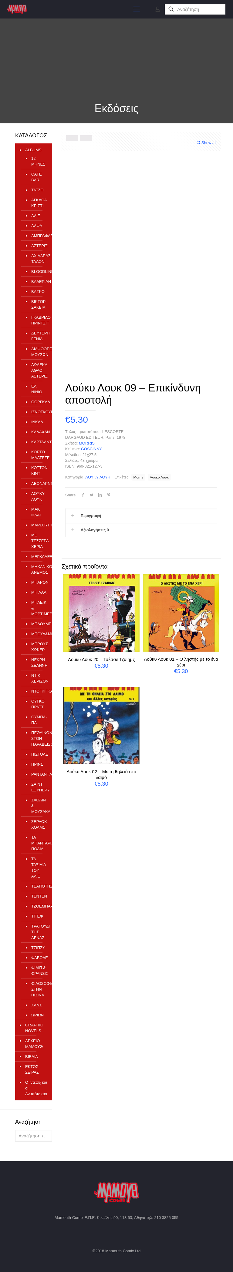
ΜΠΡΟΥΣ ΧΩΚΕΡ (38, 647)
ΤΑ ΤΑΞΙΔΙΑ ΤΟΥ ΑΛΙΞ (38, 867)
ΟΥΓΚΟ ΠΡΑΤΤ (38, 704)
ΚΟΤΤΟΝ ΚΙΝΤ (38, 470)
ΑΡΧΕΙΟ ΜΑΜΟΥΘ (34, 1044)
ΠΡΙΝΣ (37, 764)
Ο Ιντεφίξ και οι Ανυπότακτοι (36, 1088)
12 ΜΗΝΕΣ (38, 161)
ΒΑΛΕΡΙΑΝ (38, 281)
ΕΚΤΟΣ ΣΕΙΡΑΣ (32, 1069)
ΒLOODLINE (38, 271)
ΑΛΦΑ (36, 225)
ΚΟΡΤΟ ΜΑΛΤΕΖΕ (38, 455)
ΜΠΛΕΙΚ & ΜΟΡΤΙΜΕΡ (38, 608)
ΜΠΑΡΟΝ (38, 582)
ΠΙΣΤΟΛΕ (38, 754)
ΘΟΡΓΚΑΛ (38, 402)
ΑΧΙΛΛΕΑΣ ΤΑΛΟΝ (38, 258)
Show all (206, 142)
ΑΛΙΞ (35, 215)
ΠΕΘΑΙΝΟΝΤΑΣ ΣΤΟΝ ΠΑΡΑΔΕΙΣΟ (38, 738)
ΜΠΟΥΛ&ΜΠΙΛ (38, 634)
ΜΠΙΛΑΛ (38, 592)
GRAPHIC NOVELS (34, 1028)
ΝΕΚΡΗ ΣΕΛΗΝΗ (38, 662)
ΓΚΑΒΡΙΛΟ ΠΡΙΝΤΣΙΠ (38, 320)
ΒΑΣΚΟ (38, 291)
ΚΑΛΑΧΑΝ (38, 432)
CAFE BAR (36, 177)
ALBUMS (33, 150)
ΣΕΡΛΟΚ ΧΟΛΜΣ (38, 824)
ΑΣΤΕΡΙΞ (38, 245)
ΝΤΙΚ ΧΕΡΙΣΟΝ (38, 678)
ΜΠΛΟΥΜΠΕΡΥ (38, 624)
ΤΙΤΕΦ (37, 916)
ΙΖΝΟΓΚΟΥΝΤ (38, 412)
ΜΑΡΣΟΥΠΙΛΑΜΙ (38, 525)
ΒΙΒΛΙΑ (31, 1056)
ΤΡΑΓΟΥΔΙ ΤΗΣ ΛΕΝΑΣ (38, 932)
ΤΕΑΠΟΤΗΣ (38, 886)
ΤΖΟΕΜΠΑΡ (38, 906)
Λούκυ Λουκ (159, 477)
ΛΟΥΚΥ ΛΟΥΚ (97, 477)
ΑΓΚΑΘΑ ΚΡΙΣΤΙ (38, 203)
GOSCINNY (91, 449)
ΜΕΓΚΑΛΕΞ (38, 556)
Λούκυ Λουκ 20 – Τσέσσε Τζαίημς (101, 659)
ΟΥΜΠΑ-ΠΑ (38, 720)
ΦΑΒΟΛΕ (38, 957)
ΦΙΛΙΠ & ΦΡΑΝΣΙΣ (38, 970)
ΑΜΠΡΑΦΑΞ (38, 235)
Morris (138, 477)
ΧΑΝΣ (36, 1005)
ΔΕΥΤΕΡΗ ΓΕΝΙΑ (38, 336)
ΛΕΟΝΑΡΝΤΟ (38, 483)
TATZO (37, 190)
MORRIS (87, 443)
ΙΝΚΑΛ (37, 422)
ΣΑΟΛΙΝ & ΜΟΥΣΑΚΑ (38, 806)
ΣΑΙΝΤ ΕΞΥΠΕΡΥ (38, 787)
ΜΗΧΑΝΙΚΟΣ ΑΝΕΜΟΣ (38, 569)
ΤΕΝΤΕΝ (38, 896)
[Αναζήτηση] (195, 9)
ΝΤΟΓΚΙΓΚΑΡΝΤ (38, 691)
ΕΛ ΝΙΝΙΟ (36, 389)
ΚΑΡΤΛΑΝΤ (38, 442)
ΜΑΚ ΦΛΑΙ (36, 512)
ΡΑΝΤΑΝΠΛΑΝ (38, 774)
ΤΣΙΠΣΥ (38, 947)
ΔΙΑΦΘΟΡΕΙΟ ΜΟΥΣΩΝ (38, 352)
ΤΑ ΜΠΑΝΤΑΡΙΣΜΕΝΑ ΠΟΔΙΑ (38, 843)
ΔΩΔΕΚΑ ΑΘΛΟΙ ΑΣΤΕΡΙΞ (38, 370)
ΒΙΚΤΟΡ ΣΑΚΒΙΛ (38, 304)
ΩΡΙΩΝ (37, 1015)
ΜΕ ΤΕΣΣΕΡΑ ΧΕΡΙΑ (38, 541)
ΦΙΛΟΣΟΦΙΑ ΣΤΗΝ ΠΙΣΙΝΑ (38, 989)
